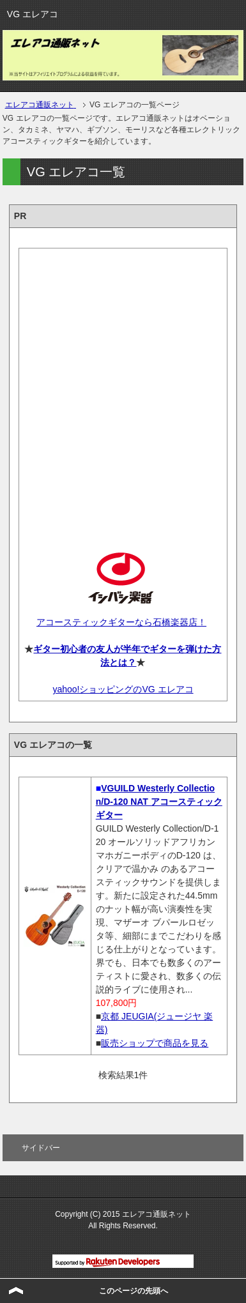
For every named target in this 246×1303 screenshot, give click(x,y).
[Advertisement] (123, 389)
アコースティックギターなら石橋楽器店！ (121, 622)
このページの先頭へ (133, 1290)
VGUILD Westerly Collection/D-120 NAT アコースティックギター (159, 801)
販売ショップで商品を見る (154, 1043)
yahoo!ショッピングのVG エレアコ (122, 689)
